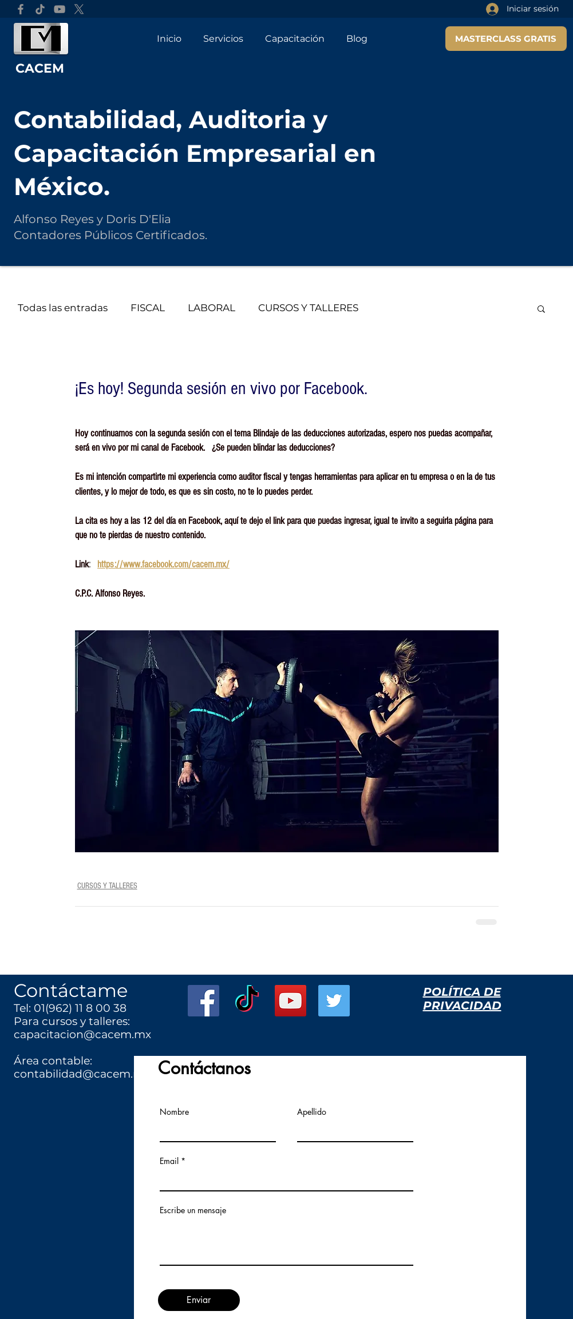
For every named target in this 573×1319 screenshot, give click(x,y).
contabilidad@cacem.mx (82, 1073)
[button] (541, 308)
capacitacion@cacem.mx (82, 1034)
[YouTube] (59, 9)
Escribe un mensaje (193, 1210)
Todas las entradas (63, 307)
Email (169, 1161)
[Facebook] (20, 9)
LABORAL (211, 307)
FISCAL (148, 307)
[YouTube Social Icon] (290, 1000)
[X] (79, 9)
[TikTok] (40, 9)
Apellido (311, 1112)
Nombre (174, 1112)
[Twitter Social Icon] (334, 1000)
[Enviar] (199, 1300)
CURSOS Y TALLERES (308, 307)
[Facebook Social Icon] (203, 1000)
